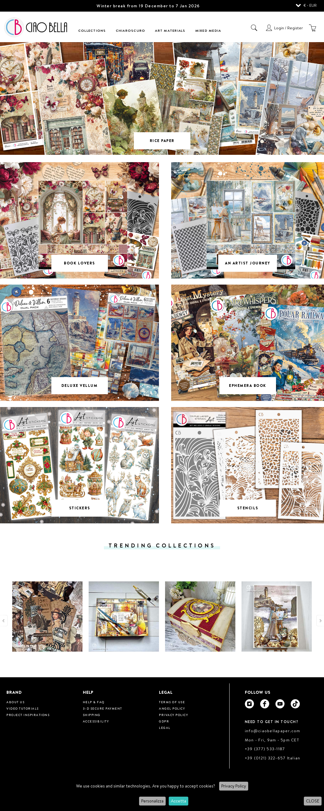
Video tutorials (22, 708)
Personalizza (152, 801)
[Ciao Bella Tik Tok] (295, 703)
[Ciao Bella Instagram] (249, 703)
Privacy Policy (233, 786)
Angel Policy (172, 708)
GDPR (164, 721)
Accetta (178, 801)
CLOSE (312, 801)
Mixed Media (208, 30)
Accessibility (96, 721)
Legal (165, 728)
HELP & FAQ (94, 702)
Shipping (92, 715)
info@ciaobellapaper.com (272, 730)
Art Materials (170, 30)
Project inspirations (28, 715)
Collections (92, 30)
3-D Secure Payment (102, 708)
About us (15, 702)
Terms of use (172, 702)
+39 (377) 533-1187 (265, 748)
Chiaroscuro (130, 30)
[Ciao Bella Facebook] (264, 703)
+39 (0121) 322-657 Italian (272, 758)
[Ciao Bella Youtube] (280, 703)
